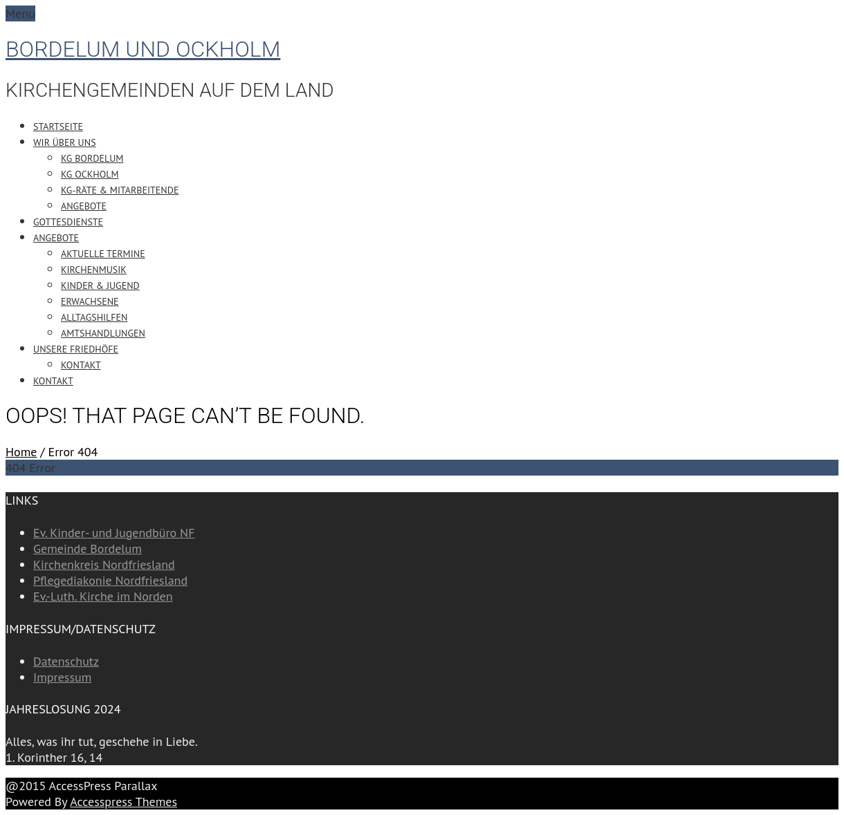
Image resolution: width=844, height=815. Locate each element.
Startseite (58, 126)
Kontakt (81, 365)
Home (21, 452)
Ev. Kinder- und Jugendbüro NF (113, 533)
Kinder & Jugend (100, 285)
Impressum (62, 677)
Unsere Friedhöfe (75, 349)
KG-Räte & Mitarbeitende (119, 190)
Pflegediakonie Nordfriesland (110, 580)
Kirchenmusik (94, 269)
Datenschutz (66, 661)
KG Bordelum (92, 158)
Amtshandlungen (103, 333)
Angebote (84, 206)
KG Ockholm (90, 174)
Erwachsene (90, 301)
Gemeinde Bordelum (87, 548)
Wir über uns (64, 142)
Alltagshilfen (94, 317)
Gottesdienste (68, 222)
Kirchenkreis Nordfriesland (104, 564)
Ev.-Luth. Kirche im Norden (103, 596)
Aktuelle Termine (103, 253)
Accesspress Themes (123, 801)
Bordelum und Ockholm (143, 49)
